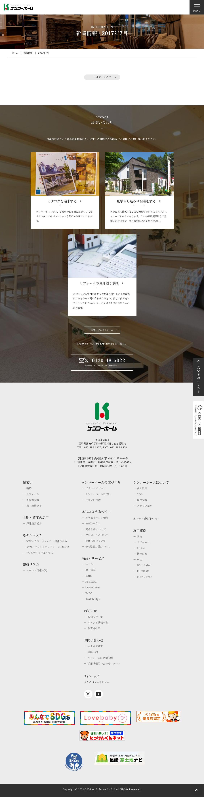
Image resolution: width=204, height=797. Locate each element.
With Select (144, 565)
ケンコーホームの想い (98, 494)
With (88, 576)
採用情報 (142, 500)
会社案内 (142, 488)
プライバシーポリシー (96, 682)
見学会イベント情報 (96, 517)
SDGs (140, 494)
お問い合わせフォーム (102, 329)
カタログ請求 (95, 646)
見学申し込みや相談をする (136, 201)
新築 (28, 488)
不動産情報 (32, 500)
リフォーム (32, 494)
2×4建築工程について (97, 546)
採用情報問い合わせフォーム (104, 663)
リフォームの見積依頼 (100, 657)
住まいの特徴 (93, 500)
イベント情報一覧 (36, 570)
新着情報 (28, 52)
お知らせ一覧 (95, 616)
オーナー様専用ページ (146, 518)
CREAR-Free (92, 587)
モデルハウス (92, 523)
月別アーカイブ (102, 77)
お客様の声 (94, 628)
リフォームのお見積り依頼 (99, 283)
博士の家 (90, 570)
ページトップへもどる (196, 789)
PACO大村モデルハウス (39, 553)
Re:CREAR (91, 581)
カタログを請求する (62, 201)
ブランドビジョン (95, 488)
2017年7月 (43, 52)
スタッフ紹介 (144, 505)
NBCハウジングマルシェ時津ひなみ (46, 541)
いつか (89, 564)
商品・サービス (93, 558)
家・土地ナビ (34, 505)
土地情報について (95, 541)
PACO (88, 593)
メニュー (197, 7)
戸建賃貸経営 (34, 523)
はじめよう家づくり (96, 512)
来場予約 (93, 652)
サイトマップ (91, 676)
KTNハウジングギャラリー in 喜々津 (47, 547)
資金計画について (95, 529)
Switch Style (93, 599)
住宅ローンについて (96, 535)
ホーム (15, 52)
